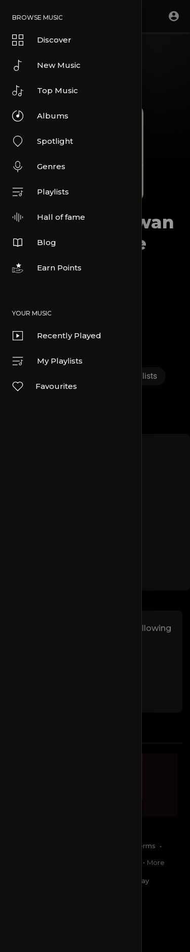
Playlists (40, 191)
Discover (41, 40)
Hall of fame (48, 217)
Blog (34, 242)
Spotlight (42, 141)
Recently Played (56, 335)
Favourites (44, 386)
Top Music (45, 90)
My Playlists (47, 361)
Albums (40, 116)
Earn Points (47, 267)
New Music (46, 65)
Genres (38, 166)
